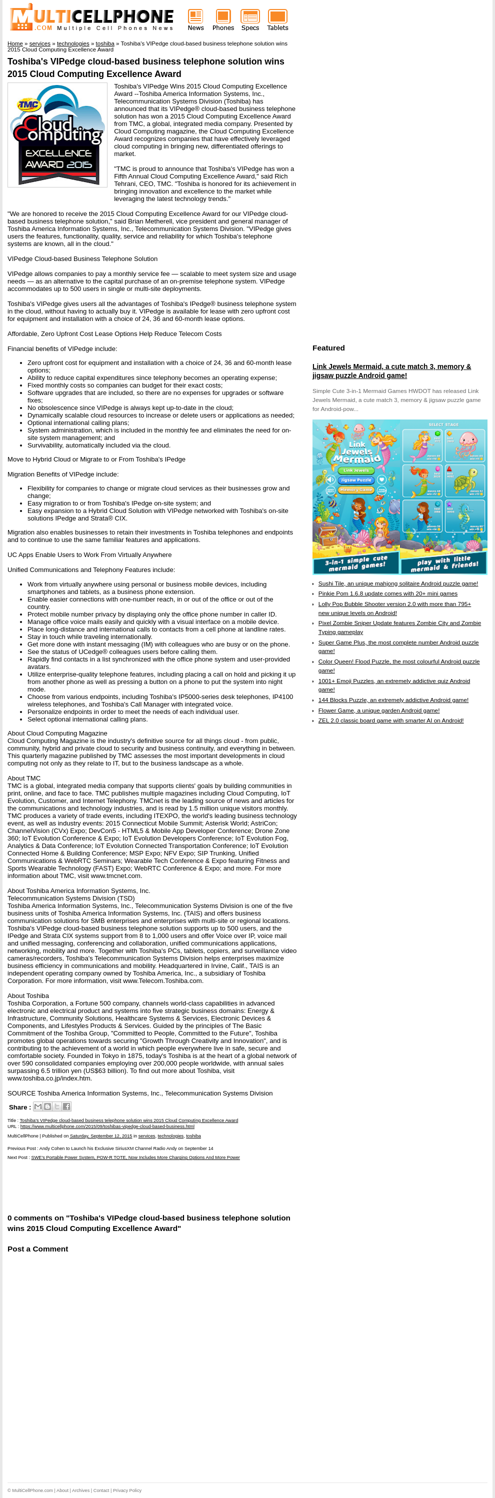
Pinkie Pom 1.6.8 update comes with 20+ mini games (388, 593)
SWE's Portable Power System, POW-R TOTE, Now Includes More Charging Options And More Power (136, 1157)
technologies (171, 1136)
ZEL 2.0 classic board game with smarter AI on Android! (391, 720)
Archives (81, 1490)
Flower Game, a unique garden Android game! (379, 710)
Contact (102, 1490)
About (62, 1490)
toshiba (193, 1136)
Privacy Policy (127, 1490)
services (147, 1136)
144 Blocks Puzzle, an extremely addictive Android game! (393, 700)
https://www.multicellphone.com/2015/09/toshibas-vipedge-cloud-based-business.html (107, 1126)
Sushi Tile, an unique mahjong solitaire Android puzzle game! (398, 583)
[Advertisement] (125, 1186)
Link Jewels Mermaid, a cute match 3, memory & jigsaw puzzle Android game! (391, 371)
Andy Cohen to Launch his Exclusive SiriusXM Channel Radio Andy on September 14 (127, 1148)
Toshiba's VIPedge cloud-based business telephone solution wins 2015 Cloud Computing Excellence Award (129, 1120)
